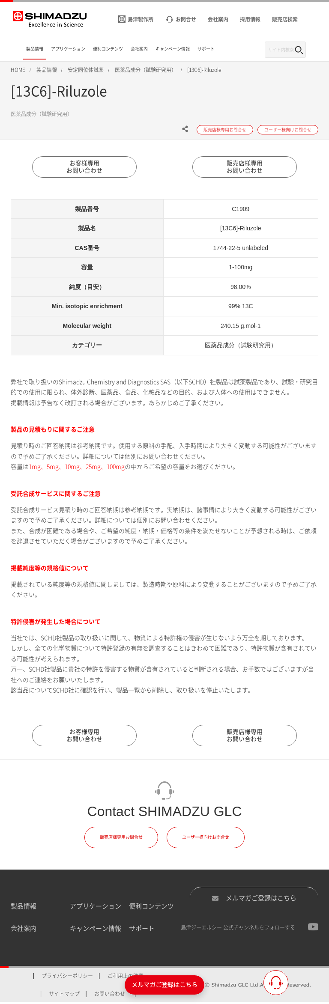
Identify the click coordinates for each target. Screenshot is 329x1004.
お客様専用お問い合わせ (84, 167)
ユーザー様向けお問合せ (205, 839)
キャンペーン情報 (95, 930)
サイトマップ (64, 995)
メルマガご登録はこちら (254, 900)
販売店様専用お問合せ (121, 839)
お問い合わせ (109, 995)
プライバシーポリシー (67, 977)
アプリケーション (95, 908)
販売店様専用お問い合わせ (245, 167)
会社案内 (23, 930)
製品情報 (23, 908)
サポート (142, 930)
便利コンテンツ (151, 908)
